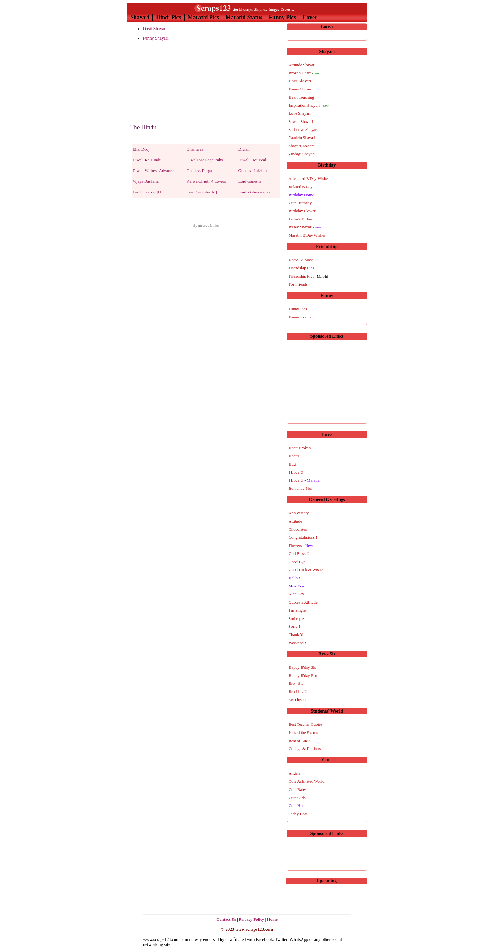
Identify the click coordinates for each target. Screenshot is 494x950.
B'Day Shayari (305, 227)
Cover (309, 17)
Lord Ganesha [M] (202, 192)
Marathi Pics (203, 17)
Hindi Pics (168, 17)
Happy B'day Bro (303, 675)
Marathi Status (244, 17)
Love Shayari (300, 113)
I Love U (296, 472)
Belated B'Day (301, 186)
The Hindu (143, 127)
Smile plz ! (298, 618)
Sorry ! (294, 626)
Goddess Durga (199, 170)
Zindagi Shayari (302, 154)
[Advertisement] (161, 82)
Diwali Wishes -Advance (153, 170)
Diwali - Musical (252, 159)
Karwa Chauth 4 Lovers (206, 181)
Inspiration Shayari (309, 105)
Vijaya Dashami (146, 181)
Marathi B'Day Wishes (307, 235)
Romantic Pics (300, 488)
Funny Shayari (156, 38)
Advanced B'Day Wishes (309, 178)
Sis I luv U (297, 699)
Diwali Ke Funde (147, 159)
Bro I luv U (298, 691)
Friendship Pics (301, 268)
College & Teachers (305, 748)
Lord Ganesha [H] (148, 192)
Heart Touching (301, 97)
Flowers (301, 545)
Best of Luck (299, 740)
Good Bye (297, 561)
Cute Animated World (307, 781)
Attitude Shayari (302, 64)
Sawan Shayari (301, 121)
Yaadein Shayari (302, 137)
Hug (292, 464)
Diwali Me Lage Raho (205, 159)
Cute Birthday (300, 202)
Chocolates (298, 529)
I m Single (297, 610)
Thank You (298, 634)
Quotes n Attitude (303, 602)
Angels (294, 773)
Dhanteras (195, 149)
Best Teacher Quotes (305, 724)
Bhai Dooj (141, 149)
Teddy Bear (298, 813)
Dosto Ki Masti (301, 259)
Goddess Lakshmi (253, 170)
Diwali (244, 149)
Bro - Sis (296, 683)
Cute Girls (297, 797)
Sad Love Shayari (303, 129)
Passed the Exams (303, 732)
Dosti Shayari (155, 28)
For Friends (298, 284)
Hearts (294, 456)
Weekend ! (297, 642)
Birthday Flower (302, 211)
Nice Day (296, 594)
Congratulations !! (304, 537)
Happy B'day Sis (302, 667)
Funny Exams (300, 317)
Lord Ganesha (249, 181)
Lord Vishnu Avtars (254, 192)
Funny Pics (282, 17)
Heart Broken (300, 447)
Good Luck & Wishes (306, 569)
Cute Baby (297, 789)
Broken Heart (304, 73)
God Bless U (299, 553)
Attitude (295, 521)
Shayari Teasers (301, 145)
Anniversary (299, 513)
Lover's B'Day (300, 219)
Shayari (139, 17)
